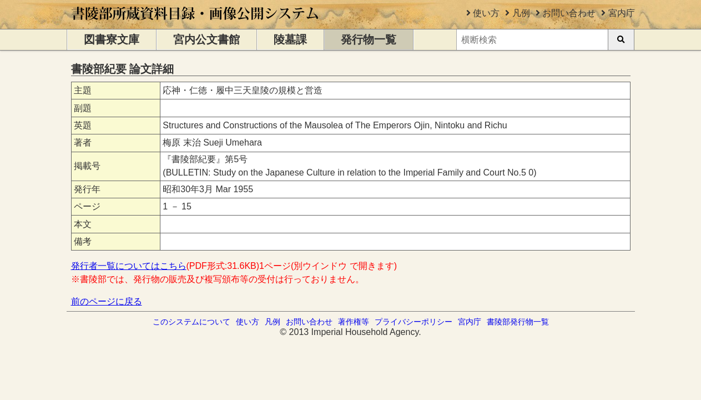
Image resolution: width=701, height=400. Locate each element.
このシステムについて (191, 321)
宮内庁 (621, 13)
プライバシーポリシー (413, 321)
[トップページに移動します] (195, 23)
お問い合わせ (569, 13)
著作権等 (353, 321)
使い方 (486, 13)
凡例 (521, 13)
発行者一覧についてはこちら (128, 266)
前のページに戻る (106, 301)
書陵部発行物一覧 (518, 321)
